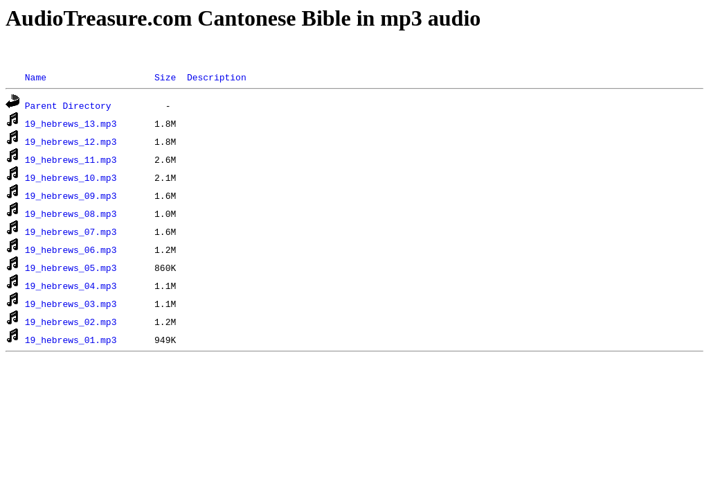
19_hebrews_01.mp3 (71, 339)
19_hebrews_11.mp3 (71, 159)
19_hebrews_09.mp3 (71, 195)
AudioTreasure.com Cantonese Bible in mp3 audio (243, 18)
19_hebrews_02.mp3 (71, 321)
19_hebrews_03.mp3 (71, 303)
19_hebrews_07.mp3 (71, 231)
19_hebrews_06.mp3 (71, 249)
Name (35, 77)
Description (216, 77)
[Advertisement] (258, 51)
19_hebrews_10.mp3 (71, 177)
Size (165, 77)
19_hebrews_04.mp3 (71, 285)
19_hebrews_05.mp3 (71, 267)
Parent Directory (68, 105)
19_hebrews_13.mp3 (71, 123)
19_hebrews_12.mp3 (71, 141)
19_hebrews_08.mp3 (71, 213)
